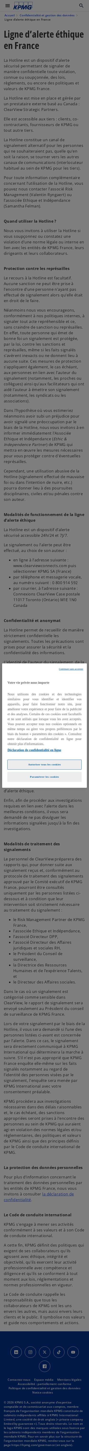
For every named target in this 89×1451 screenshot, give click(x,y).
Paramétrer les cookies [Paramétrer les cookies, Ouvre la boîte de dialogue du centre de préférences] (44, 776)
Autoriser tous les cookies (44, 764)
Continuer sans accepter (71, 668)
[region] (44, 725)
